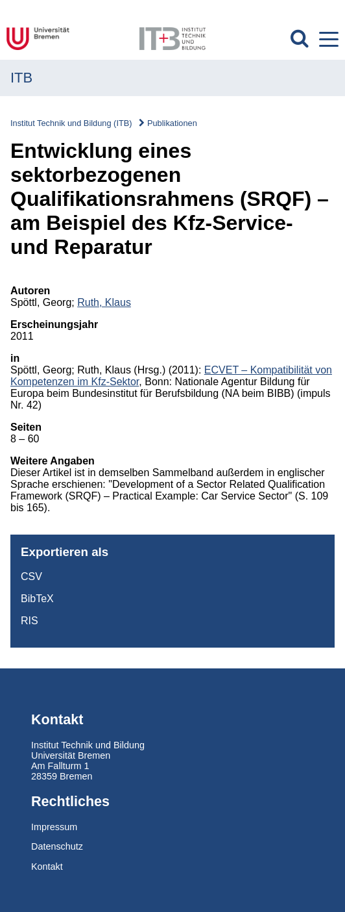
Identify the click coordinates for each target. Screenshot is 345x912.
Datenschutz (57, 846)
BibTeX (37, 598)
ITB (21, 78)
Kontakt (47, 866)
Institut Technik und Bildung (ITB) (71, 123)
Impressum (54, 827)
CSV (31, 576)
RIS (29, 620)
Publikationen (172, 123)
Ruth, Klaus (104, 302)
